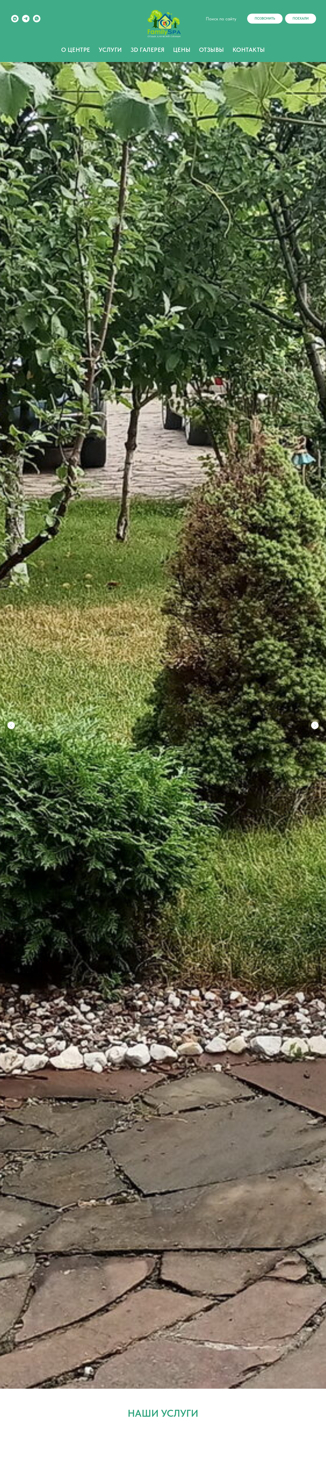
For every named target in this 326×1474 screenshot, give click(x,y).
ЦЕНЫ (182, 49)
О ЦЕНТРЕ (75, 49)
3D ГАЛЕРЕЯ (147, 49)
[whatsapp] (36, 18)
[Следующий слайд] (315, 725)
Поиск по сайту (221, 18)
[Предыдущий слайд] (11, 725)
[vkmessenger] (15, 18)
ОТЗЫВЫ (211, 49)
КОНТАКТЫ (249, 49)
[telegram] (26, 18)
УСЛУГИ (110, 49)
